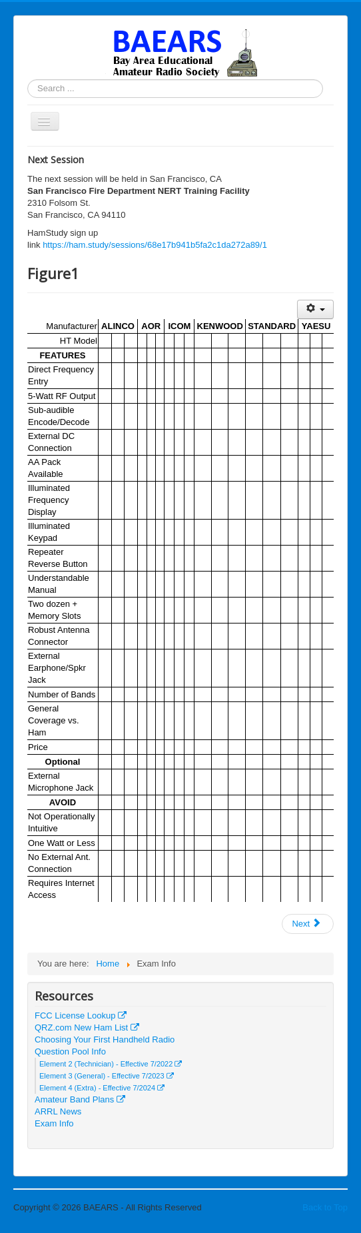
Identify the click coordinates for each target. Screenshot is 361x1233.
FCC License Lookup (81, 1016)
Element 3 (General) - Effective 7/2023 (106, 1076)
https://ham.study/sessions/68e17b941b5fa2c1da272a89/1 (155, 245)
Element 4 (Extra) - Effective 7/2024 (102, 1088)
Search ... (27, 79)
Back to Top (325, 1207)
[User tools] (315, 309)
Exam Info (54, 1123)
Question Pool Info (70, 1051)
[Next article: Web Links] (308, 924)
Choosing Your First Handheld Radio (105, 1039)
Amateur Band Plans (80, 1099)
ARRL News (58, 1111)
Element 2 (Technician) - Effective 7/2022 (110, 1064)
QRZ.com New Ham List (87, 1027)
